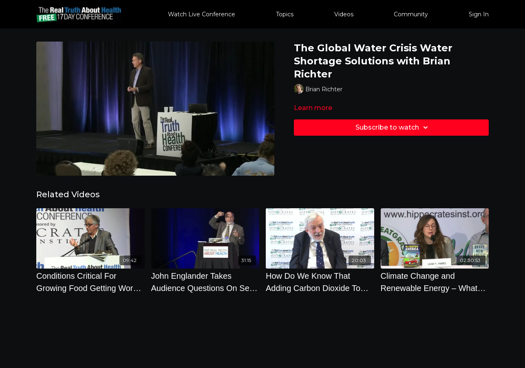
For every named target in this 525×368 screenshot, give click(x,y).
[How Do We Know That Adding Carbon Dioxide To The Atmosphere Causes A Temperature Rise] (320, 282)
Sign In (479, 14)
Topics (284, 14)
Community (411, 14)
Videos (343, 14)
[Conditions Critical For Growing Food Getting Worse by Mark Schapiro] (90, 282)
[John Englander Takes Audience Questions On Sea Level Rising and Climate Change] (205, 282)
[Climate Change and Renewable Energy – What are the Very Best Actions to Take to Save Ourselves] (435, 282)
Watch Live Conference (201, 14)
